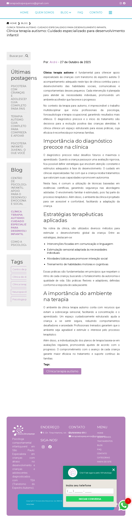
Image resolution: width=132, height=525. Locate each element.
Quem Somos (44, 12)
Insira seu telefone (78, 485)
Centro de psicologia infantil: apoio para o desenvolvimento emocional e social (18, 190)
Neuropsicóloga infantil (26, 291)
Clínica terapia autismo (26, 284)
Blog (64, 12)
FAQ (80, 12)
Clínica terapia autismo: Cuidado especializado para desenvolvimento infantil (18, 223)
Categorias (103, 457)
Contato (95, 12)
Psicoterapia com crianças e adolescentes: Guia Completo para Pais (18, 97)
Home (24, 12)
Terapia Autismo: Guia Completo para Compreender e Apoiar (18, 126)
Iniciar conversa (90, 499)
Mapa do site (104, 461)
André (54, 62)
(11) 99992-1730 (78, 432)
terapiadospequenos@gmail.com (28, 3)
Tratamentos (105, 441)
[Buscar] (26, 56)
